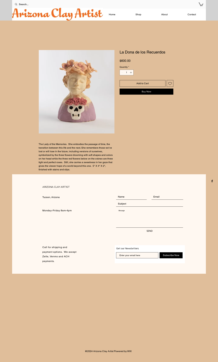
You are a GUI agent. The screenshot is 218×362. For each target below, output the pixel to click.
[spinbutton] (126, 72)
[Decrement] (122, 72)
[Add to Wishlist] (170, 83)
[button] (201, 4)
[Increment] (131, 72)
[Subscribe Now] (171, 255)
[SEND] (149, 231)
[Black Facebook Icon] (212, 181)
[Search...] (27, 4)
